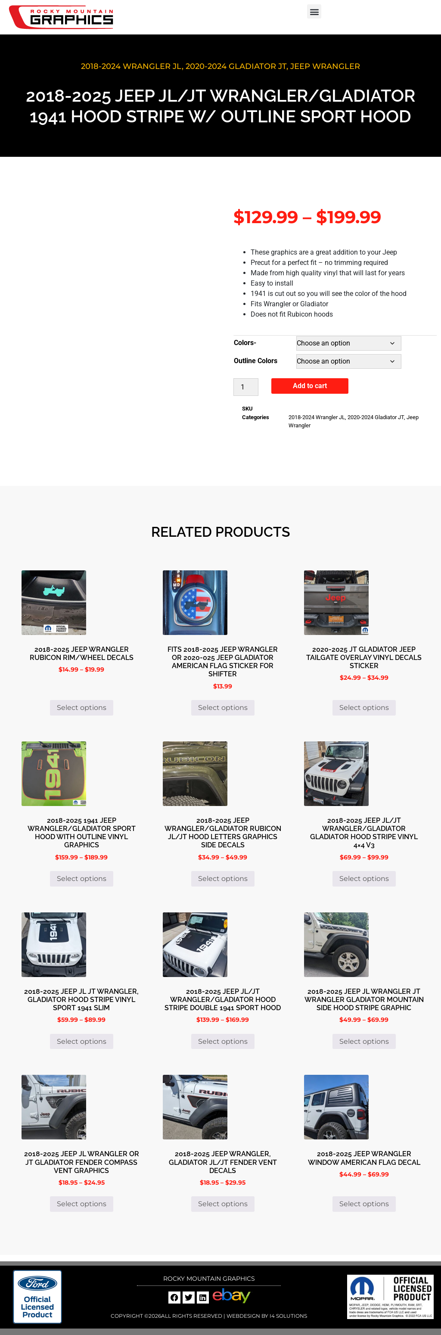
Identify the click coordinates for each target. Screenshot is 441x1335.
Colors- (245, 343)
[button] (314, 11)
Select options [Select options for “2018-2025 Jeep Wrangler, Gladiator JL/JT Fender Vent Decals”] (223, 1204)
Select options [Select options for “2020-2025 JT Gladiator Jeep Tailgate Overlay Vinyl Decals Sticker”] (364, 707)
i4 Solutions (287, 1316)
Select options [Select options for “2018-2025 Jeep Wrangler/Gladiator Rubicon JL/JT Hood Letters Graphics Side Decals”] (223, 878)
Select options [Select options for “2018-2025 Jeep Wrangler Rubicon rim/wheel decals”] (81, 707)
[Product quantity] (245, 387)
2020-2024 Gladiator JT (236, 66)
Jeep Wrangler (325, 66)
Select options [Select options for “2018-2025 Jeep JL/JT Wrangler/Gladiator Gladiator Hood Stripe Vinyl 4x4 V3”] (364, 878)
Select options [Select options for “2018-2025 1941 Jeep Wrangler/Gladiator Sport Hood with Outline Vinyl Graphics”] (81, 878)
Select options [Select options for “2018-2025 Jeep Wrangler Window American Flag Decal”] (364, 1204)
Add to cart (310, 386)
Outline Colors (255, 361)
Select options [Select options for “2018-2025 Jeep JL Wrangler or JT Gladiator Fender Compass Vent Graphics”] (81, 1204)
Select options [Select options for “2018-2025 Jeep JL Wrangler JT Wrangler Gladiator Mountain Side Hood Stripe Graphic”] (364, 1041)
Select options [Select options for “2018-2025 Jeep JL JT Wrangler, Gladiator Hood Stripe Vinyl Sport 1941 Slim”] (81, 1041)
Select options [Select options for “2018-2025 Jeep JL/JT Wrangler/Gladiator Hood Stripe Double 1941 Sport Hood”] (223, 1041)
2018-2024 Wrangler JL (131, 66)
